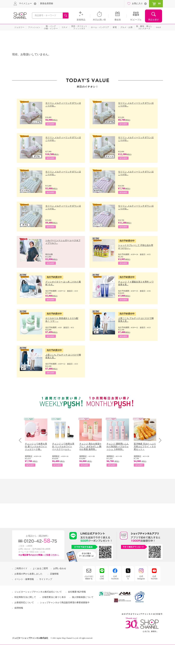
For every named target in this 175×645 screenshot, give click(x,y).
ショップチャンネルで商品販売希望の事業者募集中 (64, 602)
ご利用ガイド (20, 568)
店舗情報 (54, 574)
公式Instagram (141, 577)
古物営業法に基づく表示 (54, 597)
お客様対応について (24, 602)
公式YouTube (154, 577)
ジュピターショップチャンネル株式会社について (38, 592)
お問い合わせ (59, 568)
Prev (21, 440)
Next (159, 440)
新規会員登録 (46, 3)
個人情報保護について (82, 597)
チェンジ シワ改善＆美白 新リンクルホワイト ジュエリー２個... (36, 446)
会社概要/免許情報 (77, 592)
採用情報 (18, 608)
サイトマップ (45, 579)
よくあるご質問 (40, 568)
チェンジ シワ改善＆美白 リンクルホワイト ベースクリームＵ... (63, 446)
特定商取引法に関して (25, 597)
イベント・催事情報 (24, 579)
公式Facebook (115, 577)
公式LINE (102, 577)
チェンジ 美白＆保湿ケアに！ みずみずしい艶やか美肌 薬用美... (90, 446)
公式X (128, 577)
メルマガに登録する (88, 577)
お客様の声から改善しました (28, 574)
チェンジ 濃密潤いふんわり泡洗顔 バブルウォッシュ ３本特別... (118, 446)
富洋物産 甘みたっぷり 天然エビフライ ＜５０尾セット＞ (145, 446)
